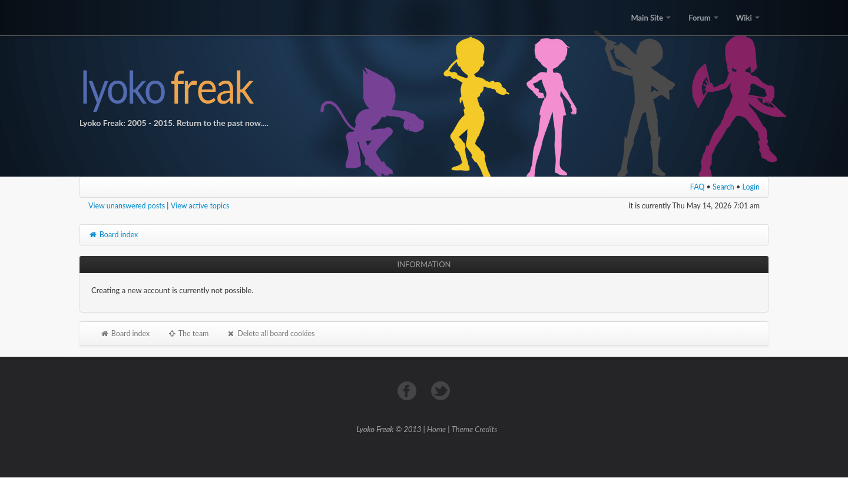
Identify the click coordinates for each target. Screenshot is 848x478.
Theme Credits (475, 429)
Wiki (748, 17)
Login (751, 186)
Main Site (651, 17)
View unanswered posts (126, 205)
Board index (113, 234)
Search (723, 186)
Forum (703, 17)
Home (436, 429)
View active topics (200, 205)
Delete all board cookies (270, 333)
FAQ (697, 186)
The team (187, 333)
